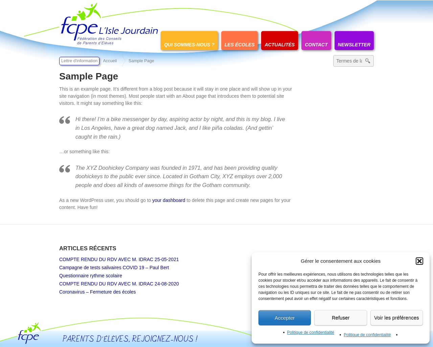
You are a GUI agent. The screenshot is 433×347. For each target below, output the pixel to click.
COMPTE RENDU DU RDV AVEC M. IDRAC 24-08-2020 (119, 283)
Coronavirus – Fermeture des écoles (97, 292)
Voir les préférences (396, 318)
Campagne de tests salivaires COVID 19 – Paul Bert (114, 267)
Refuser (341, 318)
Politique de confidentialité (310, 332)
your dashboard (168, 200)
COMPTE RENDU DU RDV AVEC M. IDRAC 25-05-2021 (119, 259)
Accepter (285, 318)
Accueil (110, 61)
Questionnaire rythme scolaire (90, 275)
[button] (419, 261)
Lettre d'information (79, 61)
